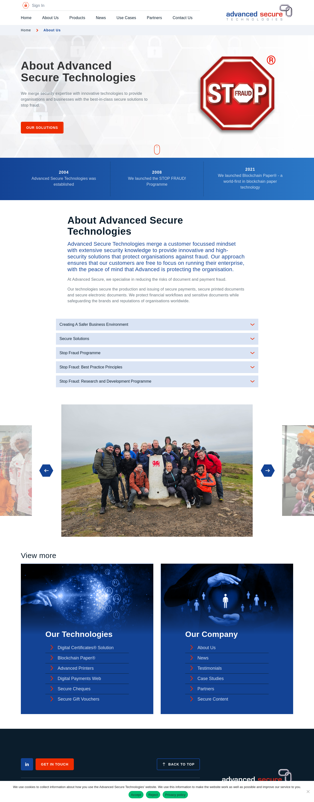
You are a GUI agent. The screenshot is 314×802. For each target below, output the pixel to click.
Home (26, 18)
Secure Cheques (74, 688)
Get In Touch (54, 764)
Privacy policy (175, 795)
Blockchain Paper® (76, 658)
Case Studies (210, 678)
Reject (153, 795)
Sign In (32, 5)
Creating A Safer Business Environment (94, 324)
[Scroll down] (157, 150)
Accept (136, 795)
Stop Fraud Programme (80, 353)
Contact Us (183, 18)
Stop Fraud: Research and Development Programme (105, 381)
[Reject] (307, 791)
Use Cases (126, 18)
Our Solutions (42, 128)
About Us (50, 18)
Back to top (178, 764)
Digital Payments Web (79, 678)
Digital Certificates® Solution (86, 647)
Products (77, 18)
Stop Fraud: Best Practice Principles (91, 367)
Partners (154, 18)
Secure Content (212, 699)
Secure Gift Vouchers (78, 699)
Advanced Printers (76, 668)
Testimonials (209, 668)
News (101, 18)
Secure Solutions (74, 339)
